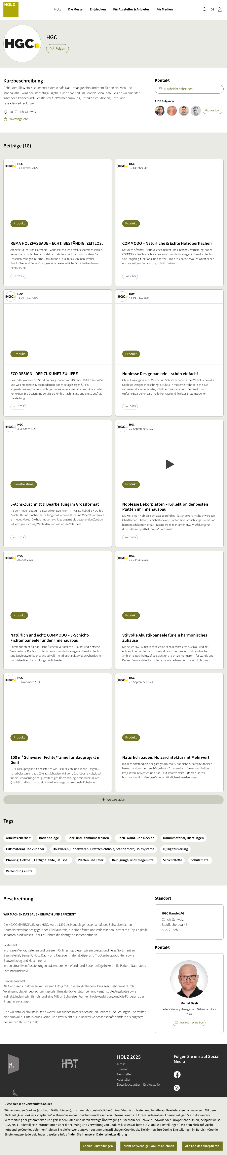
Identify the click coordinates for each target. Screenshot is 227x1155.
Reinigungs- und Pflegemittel (133, 860)
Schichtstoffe (172, 860)
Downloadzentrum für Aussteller (139, 1084)
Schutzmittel (200, 860)
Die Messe (75, 9)
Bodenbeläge (49, 838)
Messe (121, 1064)
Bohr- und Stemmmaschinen (88, 838)
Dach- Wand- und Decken (135, 838)
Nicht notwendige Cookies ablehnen (149, 1146)
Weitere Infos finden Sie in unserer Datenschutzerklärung (88, 1134)
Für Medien (164, 9)
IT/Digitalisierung (175, 849)
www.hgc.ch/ (15, 119)
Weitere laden (113, 799)
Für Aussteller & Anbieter (131, 9)
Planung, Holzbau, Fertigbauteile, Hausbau (37, 860)
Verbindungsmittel (20, 871)
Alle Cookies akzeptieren (202, 1146)
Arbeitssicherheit (18, 838)
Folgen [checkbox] (57, 48)
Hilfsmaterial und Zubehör (25, 849)
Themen (122, 1069)
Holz (57, 9)
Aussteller (123, 1079)
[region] (113, 1126)
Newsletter (124, 1074)
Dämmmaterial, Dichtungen (183, 838)
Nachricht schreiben (175, 88)
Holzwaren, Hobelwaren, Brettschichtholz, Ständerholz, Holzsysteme (103, 849)
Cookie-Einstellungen (98, 1146)
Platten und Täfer (90, 860)
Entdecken (98, 9)
